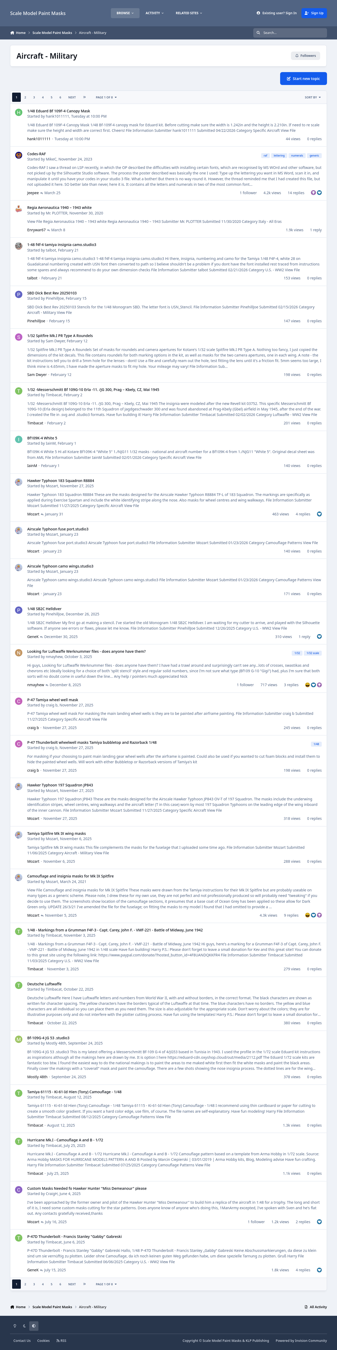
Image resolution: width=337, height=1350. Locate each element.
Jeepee (33, 192)
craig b (52, 704)
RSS (61, 1340)
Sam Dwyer (55, 340)
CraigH (52, 1193)
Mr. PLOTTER (56, 212)
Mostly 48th (56, 1043)
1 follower (248, 192)
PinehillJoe (55, 298)
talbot (51, 249)
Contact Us (22, 1340)
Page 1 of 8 (106, 97)
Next (72, 97)
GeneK (33, 636)
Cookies (43, 1340)
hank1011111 (57, 116)
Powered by (301, 1340)
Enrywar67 (36, 229)
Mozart (52, 485)
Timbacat (54, 394)
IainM (51, 443)
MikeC (51, 158)
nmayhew (54, 656)
